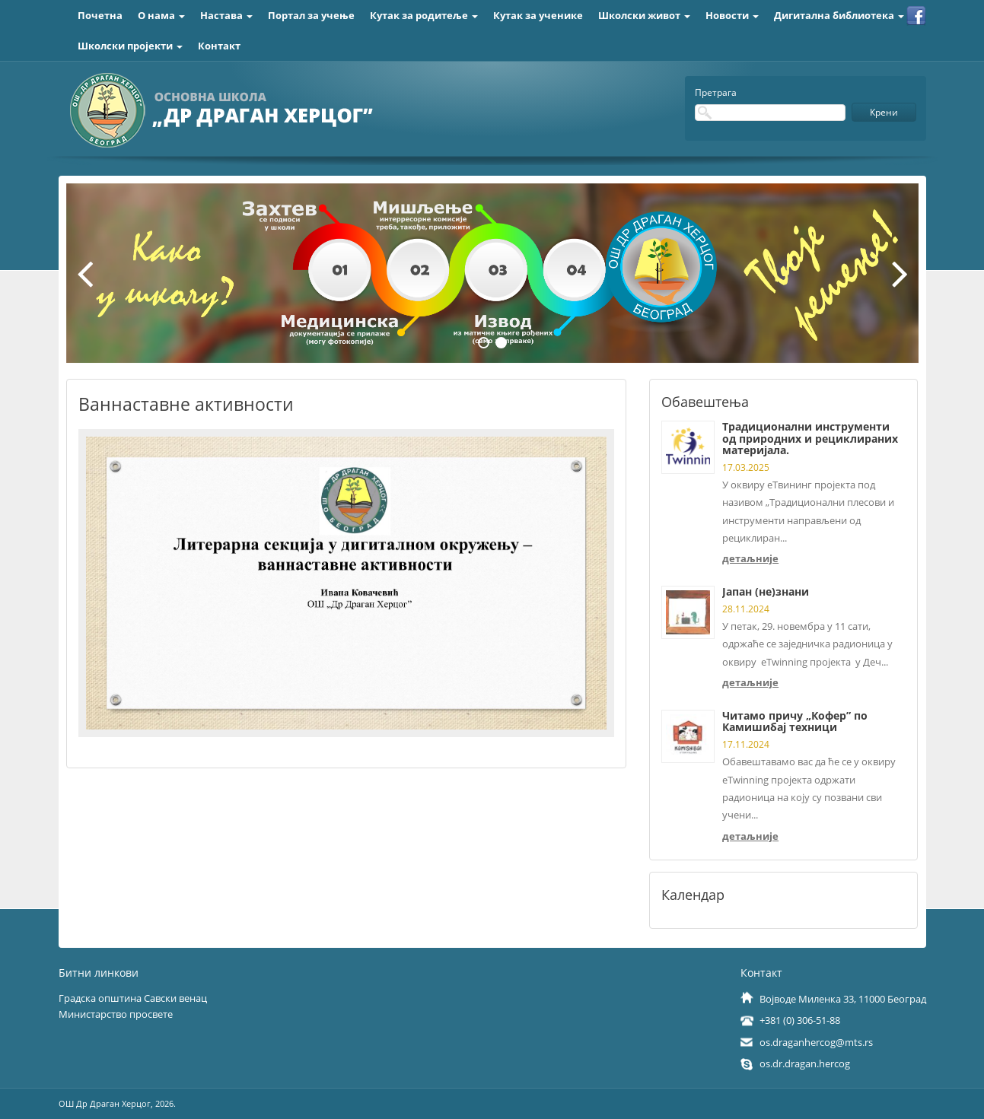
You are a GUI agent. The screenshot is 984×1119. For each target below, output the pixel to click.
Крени (884, 112)
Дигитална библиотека (839, 15)
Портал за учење (311, 15)
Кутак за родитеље (424, 15)
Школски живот (644, 15)
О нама (161, 15)
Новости (732, 15)
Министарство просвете (116, 1014)
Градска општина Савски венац (133, 998)
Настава (226, 15)
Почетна (100, 15)
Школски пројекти (130, 45)
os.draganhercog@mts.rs (816, 1042)
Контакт (219, 45)
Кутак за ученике (538, 15)
